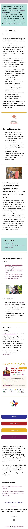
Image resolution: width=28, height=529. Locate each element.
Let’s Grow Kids (9, 243)
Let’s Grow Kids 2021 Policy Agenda (14, 274)
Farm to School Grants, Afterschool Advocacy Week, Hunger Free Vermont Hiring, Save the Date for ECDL (13, 493)
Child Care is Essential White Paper (13, 276)
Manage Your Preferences (18, 526)
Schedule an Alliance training (10, 334)
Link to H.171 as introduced (12, 278)
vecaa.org (14, 506)
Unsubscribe (7, 526)
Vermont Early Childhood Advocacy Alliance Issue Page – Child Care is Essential (13, 270)
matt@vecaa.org (7, 354)
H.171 (11, 60)
